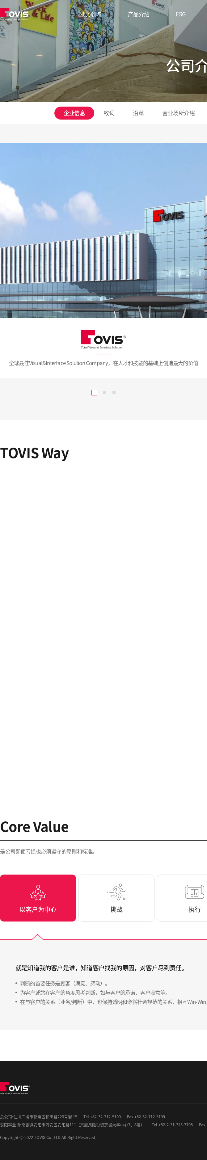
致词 (109, 113)
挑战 (116, 909)
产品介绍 (138, 14)
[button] (94, 392)
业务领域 (90, 14)
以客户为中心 (38, 909)
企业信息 (74, 113)
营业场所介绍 (178, 113)
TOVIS (15, 14)
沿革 (138, 113)
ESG (181, 14)
